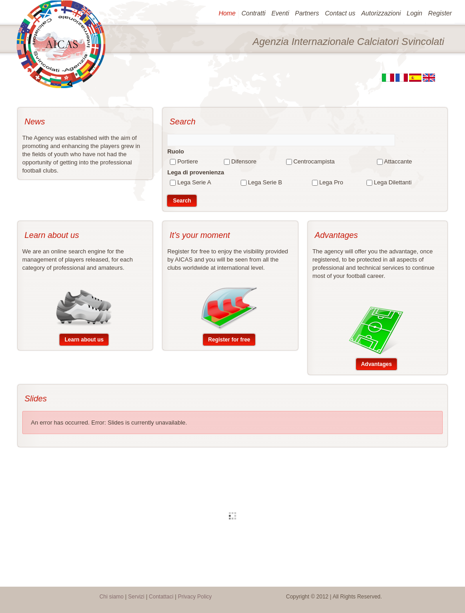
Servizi (136, 596)
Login (414, 13)
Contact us (340, 13)
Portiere (187, 161)
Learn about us (84, 339)
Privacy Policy (195, 596)
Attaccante (398, 161)
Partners (307, 13)
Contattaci (161, 596)
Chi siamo (111, 596)
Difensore (244, 161)
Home (226, 13)
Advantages (376, 364)
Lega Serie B (265, 182)
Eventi (280, 13)
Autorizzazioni (380, 13)
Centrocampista (314, 161)
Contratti (253, 13)
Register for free (229, 339)
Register (439, 13)
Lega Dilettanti (392, 182)
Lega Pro (331, 182)
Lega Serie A (194, 182)
